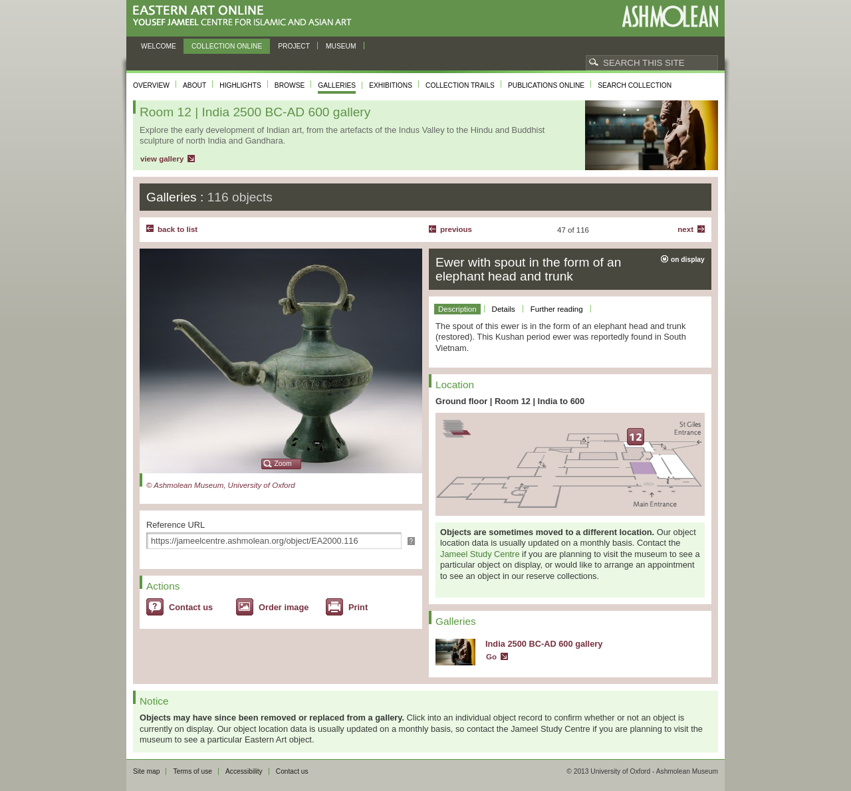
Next (685, 229)
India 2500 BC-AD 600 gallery (543, 644)
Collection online (226, 46)
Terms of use (192, 771)
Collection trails (460, 85)
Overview (151, 85)
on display (688, 259)
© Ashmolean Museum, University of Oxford (220, 485)
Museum (341, 46)
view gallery (161, 159)
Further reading (557, 309)
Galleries (337, 85)
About (194, 85)
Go (491, 657)
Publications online (546, 85)
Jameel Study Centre (480, 554)
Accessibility (244, 771)
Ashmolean (670, 16)
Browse (290, 85)
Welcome (158, 46)
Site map (146, 771)
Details (503, 309)
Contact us (191, 607)
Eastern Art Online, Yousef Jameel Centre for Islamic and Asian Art (245, 16)
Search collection (634, 85)
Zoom (283, 463)
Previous (456, 229)
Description (457, 309)
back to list (177, 229)
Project (294, 46)
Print (358, 607)
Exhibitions (390, 85)
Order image (283, 607)
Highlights (240, 85)
